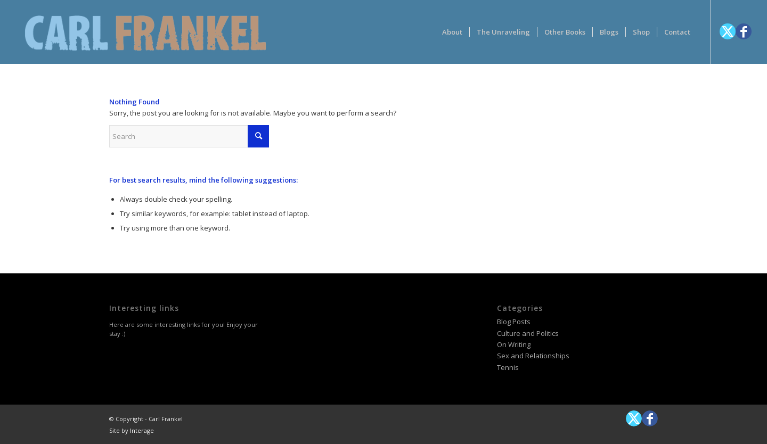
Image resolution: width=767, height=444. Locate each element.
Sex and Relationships (533, 355)
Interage (142, 430)
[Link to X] (728, 31)
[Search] (189, 136)
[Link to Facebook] (744, 31)
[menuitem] (452, 32)
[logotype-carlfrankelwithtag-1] (145, 32)
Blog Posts (514, 321)
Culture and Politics (528, 333)
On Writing (514, 344)
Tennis (508, 367)
